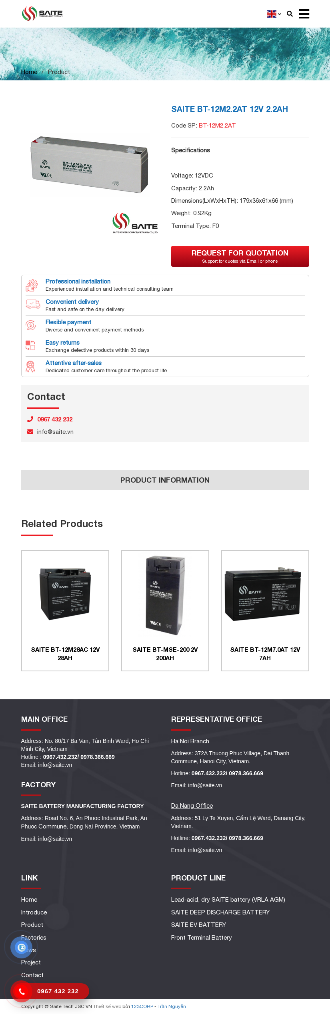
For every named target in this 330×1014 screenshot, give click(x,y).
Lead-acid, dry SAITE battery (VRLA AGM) (228, 899)
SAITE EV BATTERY (198, 924)
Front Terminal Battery (201, 937)
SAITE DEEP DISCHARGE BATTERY (220, 912)
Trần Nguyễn (172, 1006)
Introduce (34, 912)
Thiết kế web (107, 1006)
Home (29, 71)
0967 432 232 (58, 991)
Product (32, 924)
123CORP (142, 1006)
